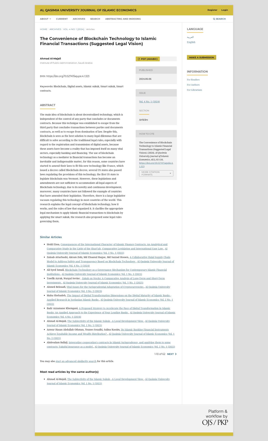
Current (62, 18)
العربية (190, 37)
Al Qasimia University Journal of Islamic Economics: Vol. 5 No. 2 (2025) (103, 282)
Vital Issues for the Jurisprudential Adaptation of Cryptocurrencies (105, 286)
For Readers (193, 79)
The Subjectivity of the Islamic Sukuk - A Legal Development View (105, 321)
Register (212, 10)
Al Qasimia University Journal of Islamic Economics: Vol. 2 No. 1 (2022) (135, 346)
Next (170, 354)
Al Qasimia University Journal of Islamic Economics (88, 10)
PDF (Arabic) (149, 59)
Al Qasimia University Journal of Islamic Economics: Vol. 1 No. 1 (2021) (102, 274)
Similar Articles (51, 237)
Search (95, 18)
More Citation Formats (151, 173)
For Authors (193, 84)
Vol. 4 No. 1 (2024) (73, 29)
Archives (79, 18)
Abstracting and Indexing (123, 18)
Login (224, 10)
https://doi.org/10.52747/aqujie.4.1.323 (67, 76)
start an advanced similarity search (76, 361)
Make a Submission (201, 57)
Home (43, 29)
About (44, 18)
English (191, 42)
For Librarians (194, 89)
